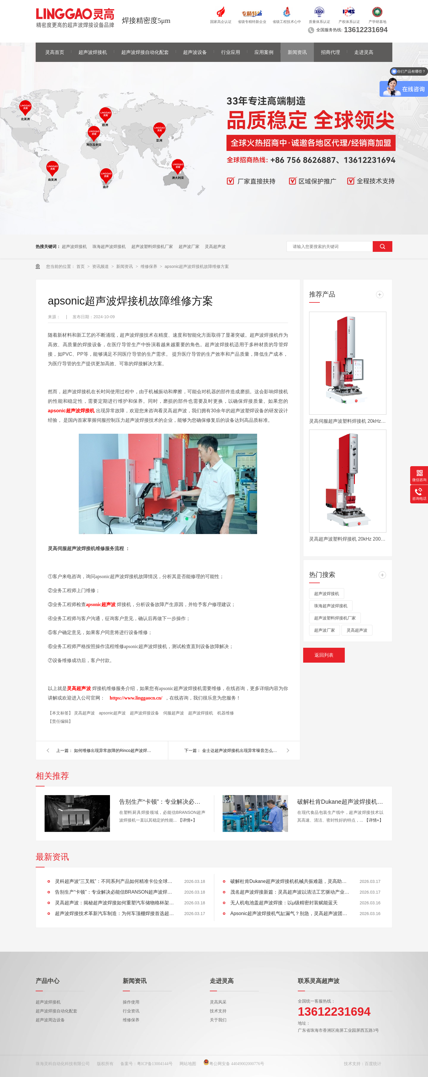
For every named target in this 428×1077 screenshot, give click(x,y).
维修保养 (149, 266)
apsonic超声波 (113, 713)
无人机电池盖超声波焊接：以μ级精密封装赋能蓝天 (284, 902)
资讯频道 (101, 266)
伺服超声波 (174, 713)
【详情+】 (187, 820)
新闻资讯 (297, 52)
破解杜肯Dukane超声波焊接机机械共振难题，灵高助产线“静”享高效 (340, 801)
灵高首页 (54, 52)
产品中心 (47, 981)
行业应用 (230, 52)
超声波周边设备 (50, 1020)
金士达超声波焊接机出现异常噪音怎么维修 (240, 750)
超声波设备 (195, 52)
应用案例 (263, 52)
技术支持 (218, 1011)
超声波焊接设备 (145, 713)
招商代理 (330, 52)
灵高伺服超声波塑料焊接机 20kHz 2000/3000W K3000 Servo (347, 421)
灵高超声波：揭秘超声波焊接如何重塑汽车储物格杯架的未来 (114, 902)
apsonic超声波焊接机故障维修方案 (197, 266)
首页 (81, 266)
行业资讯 (131, 1011)
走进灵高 (363, 52)
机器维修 (225, 713)
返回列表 (323, 655)
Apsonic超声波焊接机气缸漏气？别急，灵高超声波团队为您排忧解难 (289, 913)
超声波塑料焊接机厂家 (152, 246)
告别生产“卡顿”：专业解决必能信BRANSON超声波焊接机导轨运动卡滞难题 (162, 801)
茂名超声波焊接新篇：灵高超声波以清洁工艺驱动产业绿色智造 (289, 892)
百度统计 (373, 1064)
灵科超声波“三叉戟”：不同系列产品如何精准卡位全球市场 (114, 881)
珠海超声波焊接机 (109, 246)
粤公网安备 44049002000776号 (234, 1064)
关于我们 (218, 1020)
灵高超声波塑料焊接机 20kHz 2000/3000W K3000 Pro (347, 538)
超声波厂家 (189, 246)
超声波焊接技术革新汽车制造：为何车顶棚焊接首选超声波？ (114, 913)
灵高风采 (218, 1002)
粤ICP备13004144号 (155, 1064)
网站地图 (188, 1064)
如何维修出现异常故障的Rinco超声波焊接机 (112, 750)
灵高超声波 (215, 246)
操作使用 (131, 1002)
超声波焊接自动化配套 (145, 52)
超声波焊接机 (92, 52)
